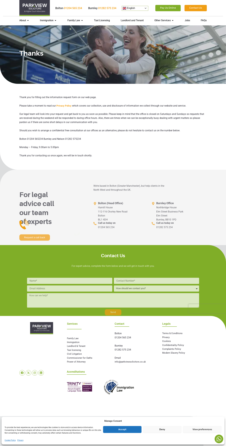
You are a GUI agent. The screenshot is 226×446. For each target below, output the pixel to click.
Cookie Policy (10, 440)
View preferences (202, 429)
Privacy (20, 440)
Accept (122, 429)
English (129, 8)
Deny (162, 429)
